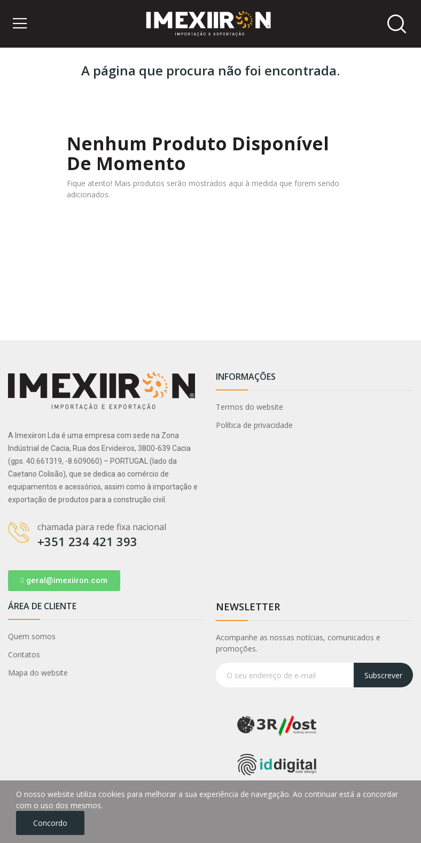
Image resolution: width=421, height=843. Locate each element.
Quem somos (32, 636)
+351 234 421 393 (87, 541)
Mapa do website (38, 673)
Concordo (50, 823)
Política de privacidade (254, 425)
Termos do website (249, 407)
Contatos (24, 654)
